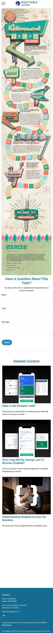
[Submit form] (7, 342)
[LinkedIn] (3, 615)
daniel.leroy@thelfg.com (11, 612)
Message (5, 322)
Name (4, 295)
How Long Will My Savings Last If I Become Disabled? (23, 461)
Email (4, 308)
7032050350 (11, 599)
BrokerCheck (6, 625)
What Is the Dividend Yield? (19, 405)
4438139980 (12, 601)
